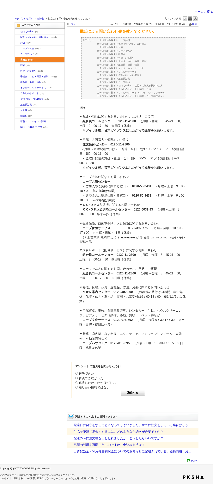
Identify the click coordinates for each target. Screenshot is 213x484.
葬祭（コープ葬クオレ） (152, 96)
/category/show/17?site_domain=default (17, 99)
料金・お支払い (31, 71)
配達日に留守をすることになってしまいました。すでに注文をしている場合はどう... (132, 425)
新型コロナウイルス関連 (33, 121)
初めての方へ (30, 31)
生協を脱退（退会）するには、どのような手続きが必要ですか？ (118, 431)
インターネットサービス (36, 87)
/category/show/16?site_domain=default (17, 93)
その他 (26, 110)
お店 (25, 42)
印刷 (194, 24)
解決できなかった (91, 378)
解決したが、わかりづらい (97, 382)
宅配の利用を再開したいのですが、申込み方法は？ (109, 444)
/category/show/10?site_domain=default (17, 32)
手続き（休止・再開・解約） (38, 76)
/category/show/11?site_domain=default (17, 65)
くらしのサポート (32, 93)
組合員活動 (28, 104)
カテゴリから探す (24, 18)
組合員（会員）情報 (33, 82)
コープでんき (30, 48)
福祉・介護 (145, 89)
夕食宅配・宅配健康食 (34, 99)
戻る (73, 23)
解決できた (86, 373)
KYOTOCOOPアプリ (33, 127)
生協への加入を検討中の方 (149, 85)
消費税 (26, 115)
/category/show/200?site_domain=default (17, 127)
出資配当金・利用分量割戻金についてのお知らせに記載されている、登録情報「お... (132, 451)
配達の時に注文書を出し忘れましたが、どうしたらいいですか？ (118, 438)
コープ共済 (29, 54)
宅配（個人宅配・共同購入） (38, 37)
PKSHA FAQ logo (193, 477)
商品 (25, 65)
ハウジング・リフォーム (152, 92)
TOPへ (194, 460)
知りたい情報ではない (94, 387)
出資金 (40, 18)
